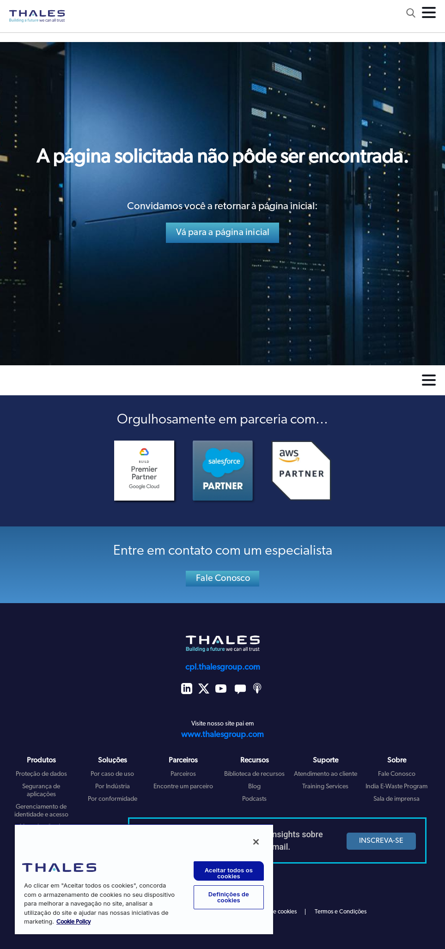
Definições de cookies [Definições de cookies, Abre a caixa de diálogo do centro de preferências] (228, 897)
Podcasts (254, 799)
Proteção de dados (41, 774)
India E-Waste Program (396, 786)
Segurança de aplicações (41, 790)
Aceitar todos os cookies (229, 873)
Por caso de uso (112, 774)
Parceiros (183, 774)
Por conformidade (112, 799)
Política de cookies (273, 912)
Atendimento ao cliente (325, 774)
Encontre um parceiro (183, 786)
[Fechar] (256, 842)
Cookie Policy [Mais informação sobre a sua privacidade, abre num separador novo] (73, 922)
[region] (144, 879)
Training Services (325, 786)
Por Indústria (112, 786)
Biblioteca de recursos (254, 774)
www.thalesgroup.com (222, 735)
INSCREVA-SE (381, 841)
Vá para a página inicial (223, 232)
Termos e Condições (340, 912)
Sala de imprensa (396, 799)
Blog (254, 786)
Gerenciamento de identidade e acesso (41, 811)
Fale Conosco (223, 578)
